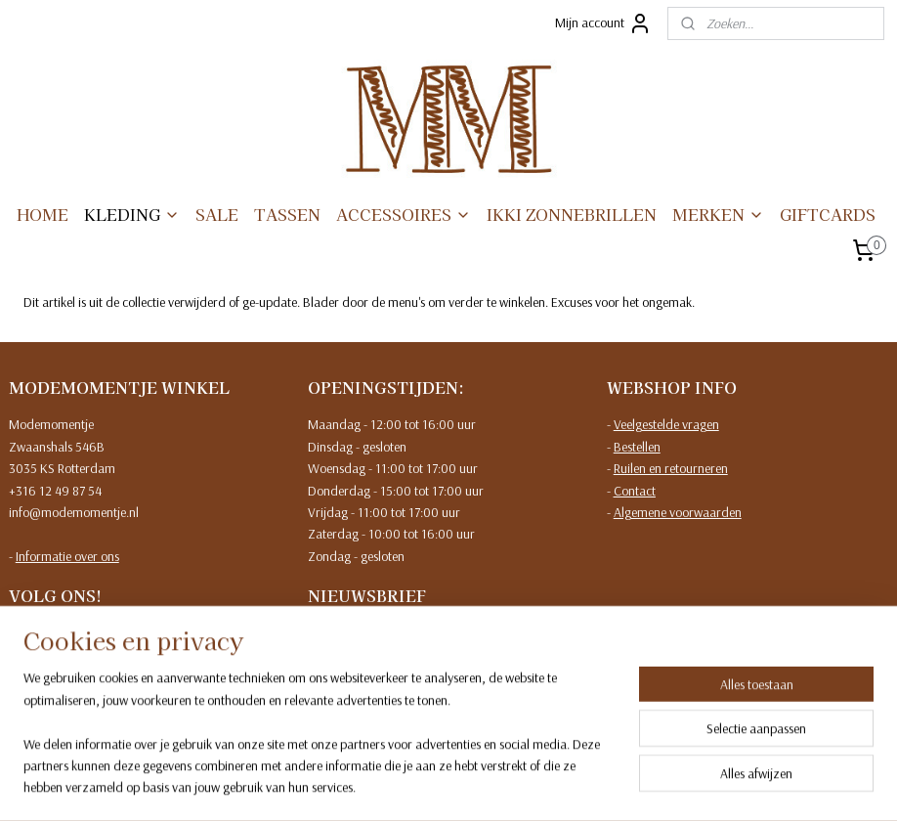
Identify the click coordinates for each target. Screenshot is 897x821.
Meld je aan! (356, 699)
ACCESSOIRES (403, 214)
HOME (42, 214)
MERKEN (718, 214)
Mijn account (603, 23)
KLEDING (132, 214)
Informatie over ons (67, 556)
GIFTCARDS (828, 214)
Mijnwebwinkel (627, 785)
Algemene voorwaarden (678, 512)
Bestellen (637, 446)
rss (433, 785)
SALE (216, 214)
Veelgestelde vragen (666, 424)
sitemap (399, 785)
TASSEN (287, 214)
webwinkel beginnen (491, 785)
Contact (635, 490)
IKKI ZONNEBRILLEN (572, 214)
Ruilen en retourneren (671, 468)
